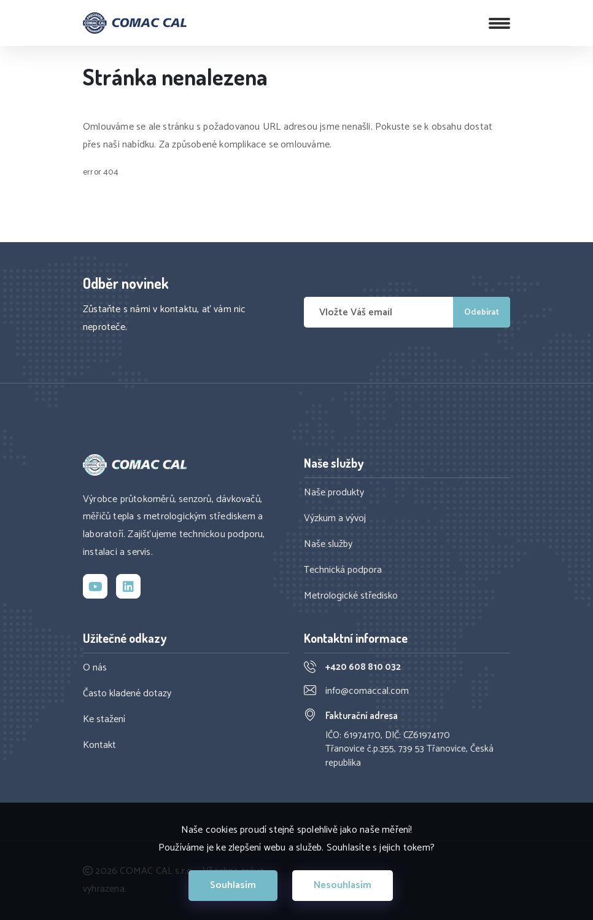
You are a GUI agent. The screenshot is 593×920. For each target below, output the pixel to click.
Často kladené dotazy (127, 693)
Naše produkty (334, 493)
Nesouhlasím (342, 885)
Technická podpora (343, 570)
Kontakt (99, 745)
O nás (95, 668)
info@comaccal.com (367, 691)
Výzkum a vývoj (335, 518)
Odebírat (481, 312)
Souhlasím (233, 885)
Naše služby (328, 544)
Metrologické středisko (351, 596)
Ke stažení (104, 719)
